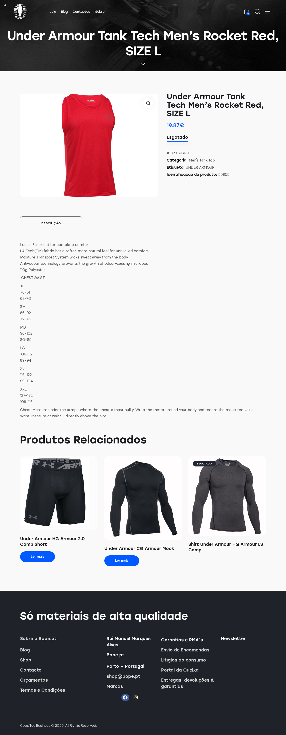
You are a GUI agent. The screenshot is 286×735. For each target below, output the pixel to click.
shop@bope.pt (123, 676)
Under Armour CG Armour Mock (139, 548)
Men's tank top (202, 160)
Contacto (31, 670)
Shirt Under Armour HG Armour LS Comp (225, 547)
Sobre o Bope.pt (38, 638)
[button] (267, 11)
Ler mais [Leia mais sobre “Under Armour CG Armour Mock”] (121, 561)
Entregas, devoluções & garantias (187, 683)
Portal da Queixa (180, 670)
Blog (25, 650)
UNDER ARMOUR (200, 167)
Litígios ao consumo (183, 660)
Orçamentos (34, 680)
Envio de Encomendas (185, 650)
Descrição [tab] (51, 223)
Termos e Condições (42, 690)
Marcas (115, 686)
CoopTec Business (35, 725)
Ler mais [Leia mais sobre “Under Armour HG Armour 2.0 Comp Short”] (37, 557)
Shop (25, 660)
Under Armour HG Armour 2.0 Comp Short (52, 541)
